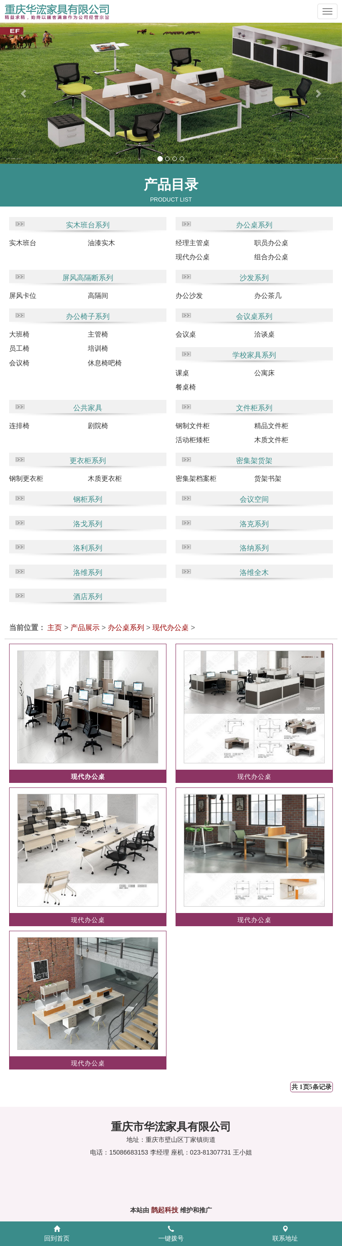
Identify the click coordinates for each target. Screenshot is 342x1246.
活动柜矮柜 (193, 440)
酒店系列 (87, 596)
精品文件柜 (271, 425)
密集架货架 (254, 460)
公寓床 (264, 373)
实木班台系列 (88, 225)
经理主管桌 (193, 243)
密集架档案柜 (196, 478)
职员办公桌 (271, 243)
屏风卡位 (22, 295)
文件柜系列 (254, 408)
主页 (54, 627)
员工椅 (19, 348)
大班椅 (19, 334)
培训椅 (98, 348)
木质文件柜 (271, 440)
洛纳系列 (254, 548)
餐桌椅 (186, 387)
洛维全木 (254, 572)
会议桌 (186, 334)
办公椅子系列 (88, 316)
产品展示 (85, 627)
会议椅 (19, 363)
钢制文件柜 (193, 425)
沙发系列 (254, 278)
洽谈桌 (264, 334)
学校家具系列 (254, 355)
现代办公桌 (193, 257)
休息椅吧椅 (105, 363)
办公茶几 (268, 295)
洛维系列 (87, 572)
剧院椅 (98, 425)
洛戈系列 (87, 524)
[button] (17, 93)
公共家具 (87, 408)
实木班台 (22, 243)
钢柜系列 (87, 499)
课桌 (182, 373)
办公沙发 (189, 295)
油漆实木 (101, 243)
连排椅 (19, 425)
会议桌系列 (254, 316)
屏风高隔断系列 (87, 278)
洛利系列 (87, 548)
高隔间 (98, 295)
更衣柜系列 (88, 460)
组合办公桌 (271, 257)
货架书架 (268, 478)
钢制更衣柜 (26, 478)
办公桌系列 (254, 225)
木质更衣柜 (105, 478)
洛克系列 (254, 524)
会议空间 (254, 499)
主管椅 (98, 334)
